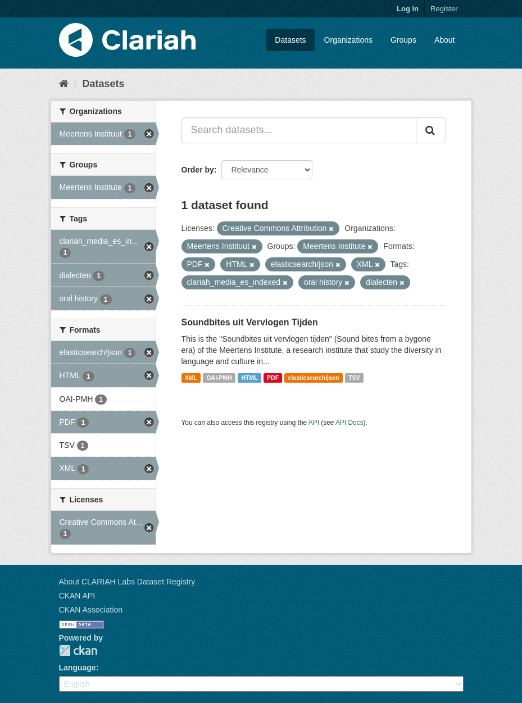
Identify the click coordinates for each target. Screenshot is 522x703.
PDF (273, 377)
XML (191, 377)
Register (443, 8)
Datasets (290, 39)
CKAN (78, 650)
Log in (408, 8)
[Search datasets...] (298, 130)
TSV (354, 377)
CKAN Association (91, 609)
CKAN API (77, 595)
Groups (403, 39)
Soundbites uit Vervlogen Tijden (249, 322)
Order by (197, 169)
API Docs (349, 423)
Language (77, 667)
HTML (249, 377)
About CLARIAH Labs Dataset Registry (127, 581)
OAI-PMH (219, 377)
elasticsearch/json (313, 377)
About (444, 39)
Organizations (348, 39)
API (313, 423)
